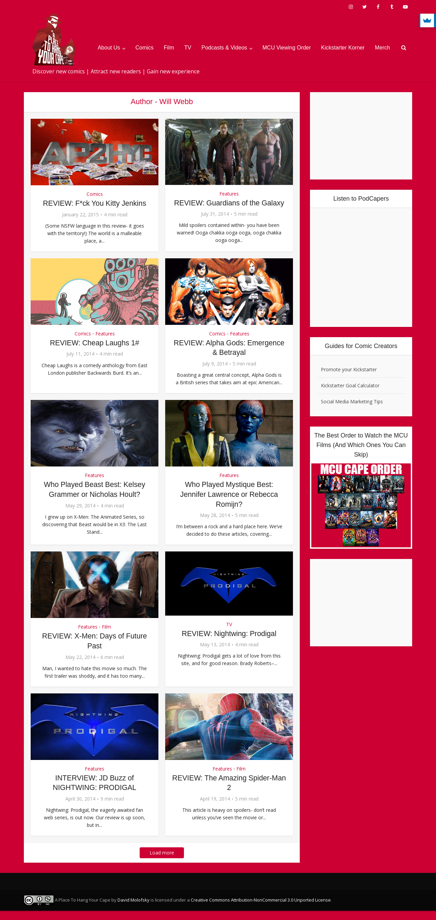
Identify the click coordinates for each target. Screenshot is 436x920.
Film (169, 48)
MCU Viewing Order (287, 48)
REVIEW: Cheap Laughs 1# (94, 352)
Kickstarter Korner (343, 48)
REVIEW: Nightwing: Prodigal (229, 642)
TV (187, 48)
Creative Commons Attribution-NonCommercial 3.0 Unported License (261, 909)
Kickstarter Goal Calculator (350, 385)
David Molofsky (134, 909)
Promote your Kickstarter (349, 369)
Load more (162, 862)
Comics (145, 48)
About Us (109, 48)
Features (229, 193)
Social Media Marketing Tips (352, 401)
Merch (382, 48)
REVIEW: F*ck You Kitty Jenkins (94, 203)
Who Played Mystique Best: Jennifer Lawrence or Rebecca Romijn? (229, 503)
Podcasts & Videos (224, 48)
